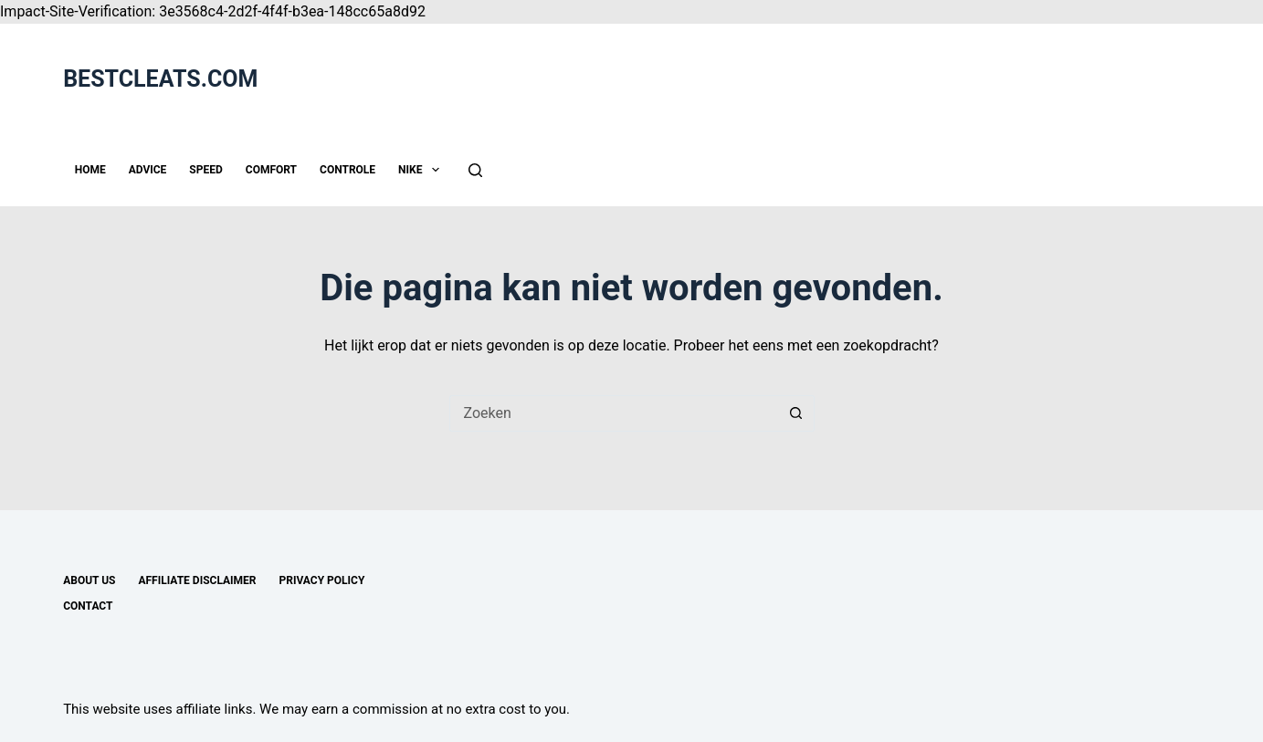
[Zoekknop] (796, 413)
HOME (90, 169)
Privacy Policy (322, 580)
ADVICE (148, 169)
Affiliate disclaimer (197, 580)
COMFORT (271, 169)
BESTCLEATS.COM (160, 79)
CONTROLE (347, 169)
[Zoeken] (475, 170)
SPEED (205, 169)
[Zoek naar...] (613, 413)
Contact (87, 606)
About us (89, 580)
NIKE (422, 170)
